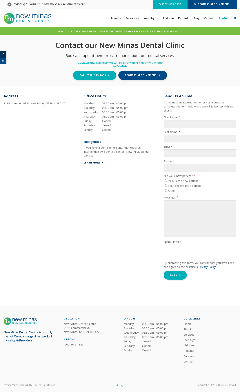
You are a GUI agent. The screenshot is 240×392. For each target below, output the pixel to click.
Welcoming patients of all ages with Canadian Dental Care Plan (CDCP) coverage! (118, 31)
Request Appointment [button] (213, 4)
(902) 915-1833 (171, 4)
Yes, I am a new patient (181, 181)
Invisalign (149, 18)
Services (131, 18)
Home (188, 324)
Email (168, 146)
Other (170, 190)
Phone (169, 161)
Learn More (92, 162)
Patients (184, 18)
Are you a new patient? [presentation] (179, 176)
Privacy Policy (207, 267)
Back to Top (49, 385)
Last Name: (172, 132)
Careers (209, 18)
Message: (171, 197)
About (115, 18)
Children (168, 18)
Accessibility (25, 385)
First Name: (172, 117)
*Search (234, 18)
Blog (197, 18)
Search (37, 385)
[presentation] (191, 252)
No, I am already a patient (183, 185)
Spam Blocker (172, 242)
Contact (224, 18)
